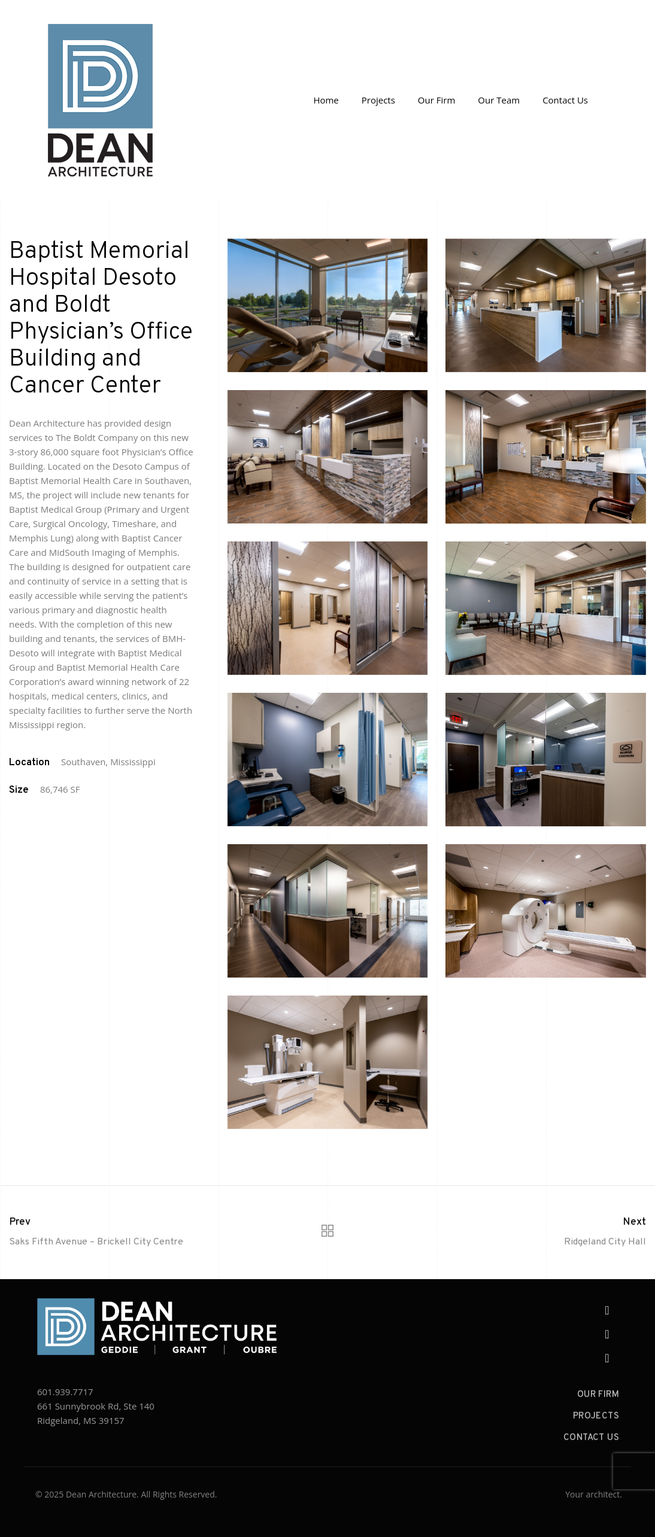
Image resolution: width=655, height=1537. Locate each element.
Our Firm (436, 100)
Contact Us (565, 100)
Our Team (499, 100)
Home (325, 100)
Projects (378, 100)
